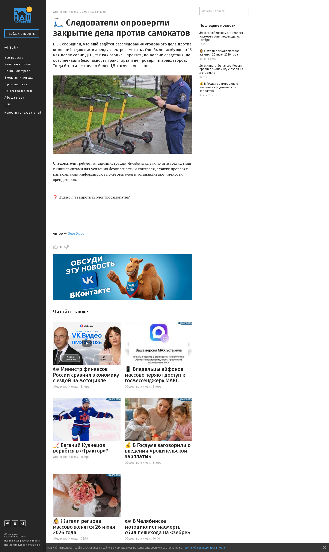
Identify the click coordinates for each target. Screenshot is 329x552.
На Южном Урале (17, 71)
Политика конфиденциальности (22, 541)
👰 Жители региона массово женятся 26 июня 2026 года (84, 526)
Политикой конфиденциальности (204, 547)
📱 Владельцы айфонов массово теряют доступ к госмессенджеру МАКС (155, 375)
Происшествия (16, 84)
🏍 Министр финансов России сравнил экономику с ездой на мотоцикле (86, 375)
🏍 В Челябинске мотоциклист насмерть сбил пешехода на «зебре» (157, 526)
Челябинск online (18, 64)
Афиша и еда (14, 97)
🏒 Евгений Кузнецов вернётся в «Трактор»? (80, 448)
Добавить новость (22, 34)
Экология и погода (19, 78)
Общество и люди (18, 91)
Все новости (14, 58)
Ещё (8, 104)
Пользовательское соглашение (22, 545)
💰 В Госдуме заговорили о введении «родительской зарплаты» (158, 451)
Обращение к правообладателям (15, 535)
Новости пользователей (22, 112)
